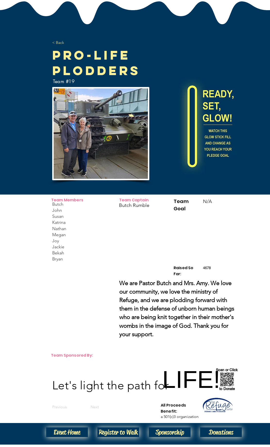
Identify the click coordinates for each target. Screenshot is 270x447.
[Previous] (68, 407)
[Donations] (221, 432)
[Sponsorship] (170, 432)
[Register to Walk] (118, 432)
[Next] (87, 407)
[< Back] (68, 42)
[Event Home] (67, 432)
